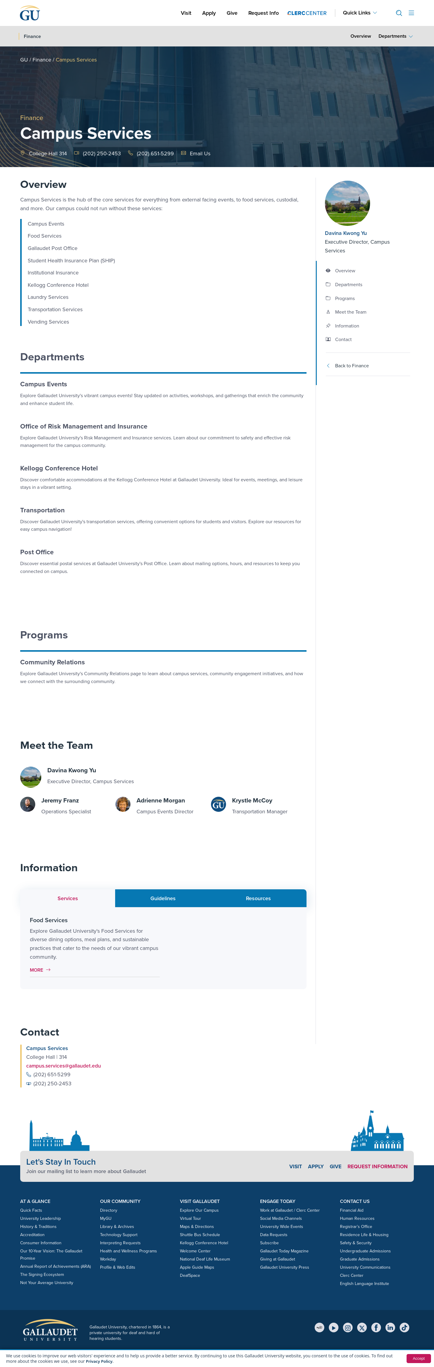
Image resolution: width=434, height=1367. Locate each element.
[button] (396, 13)
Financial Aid (351, 1210)
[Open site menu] (411, 13)
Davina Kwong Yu (346, 233)
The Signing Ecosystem (42, 1274)
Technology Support (118, 1234)
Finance (42, 60)
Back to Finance (347, 365)
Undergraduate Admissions (365, 1251)
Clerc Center (351, 1275)
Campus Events (43, 384)
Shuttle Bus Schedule (200, 1234)
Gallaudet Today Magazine (284, 1251)
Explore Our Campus (199, 1210)
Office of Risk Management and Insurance (83, 426)
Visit (186, 13)
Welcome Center (195, 1251)
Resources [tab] (258, 898)
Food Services (49, 919)
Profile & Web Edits (117, 1267)
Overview (361, 36)
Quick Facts (31, 1210)
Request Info (263, 13)
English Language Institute (364, 1283)
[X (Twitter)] (362, 1327)
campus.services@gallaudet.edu (64, 1065)
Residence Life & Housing (364, 1234)
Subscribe (269, 1242)
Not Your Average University (46, 1282)
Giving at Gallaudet (277, 1259)
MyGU (106, 1218)
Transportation (42, 510)
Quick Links (357, 13)
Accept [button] (418, 1358)
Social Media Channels (281, 1218)
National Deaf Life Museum (205, 1259)
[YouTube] (333, 1327)
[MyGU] (319, 1327)
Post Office (37, 552)
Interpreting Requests (120, 1242)
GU (24, 60)
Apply (210, 13)
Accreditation (32, 1234)
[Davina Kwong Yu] (361, 203)
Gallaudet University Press (284, 1267)
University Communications (365, 1267)
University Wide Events (281, 1226)
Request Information (376, 1166)
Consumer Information (40, 1242)
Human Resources (357, 1218)
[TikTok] (404, 1327)
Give (232, 13)
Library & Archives (117, 1226)
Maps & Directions (197, 1226)
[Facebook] (376, 1327)
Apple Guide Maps (197, 1267)
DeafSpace (190, 1275)
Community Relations (52, 662)
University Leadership (40, 1218)
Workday (108, 1259)
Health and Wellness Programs (128, 1251)
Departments (393, 36)
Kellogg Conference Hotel (59, 468)
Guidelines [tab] (163, 898)
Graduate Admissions (360, 1259)
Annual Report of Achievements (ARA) (55, 1266)
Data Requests (274, 1234)
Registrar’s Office (356, 1226)
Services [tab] (68, 898)
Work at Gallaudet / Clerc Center (290, 1210)
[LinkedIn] (390, 1327)
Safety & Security (356, 1242)
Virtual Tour (190, 1218)
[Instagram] (348, 1327)
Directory (108, 1210)
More (42, 969)
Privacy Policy (100, 1361)
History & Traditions (38, 1226)
